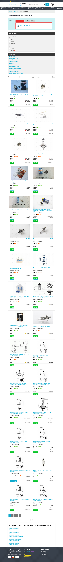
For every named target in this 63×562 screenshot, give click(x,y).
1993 (27, 25)
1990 (18, 25)
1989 (44, 27)
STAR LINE (12, 48)
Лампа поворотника (13, 64)
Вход (53, 1)
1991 (21, 25)
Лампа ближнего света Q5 (14, 541)
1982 (24, 27)
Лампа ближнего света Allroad (15, 539)
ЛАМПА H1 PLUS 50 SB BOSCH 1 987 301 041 (41, 326)
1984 (30, 27)
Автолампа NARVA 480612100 (15, 268)
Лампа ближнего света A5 (14, 533)
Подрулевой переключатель (14, 69)
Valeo (13, 50)
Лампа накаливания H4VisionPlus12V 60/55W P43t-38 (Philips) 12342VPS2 (20, 471)
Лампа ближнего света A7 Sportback (16, 536)
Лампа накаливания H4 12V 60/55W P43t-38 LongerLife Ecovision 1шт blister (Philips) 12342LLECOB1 (41, 355)
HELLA (11, 37)
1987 (38, 27)
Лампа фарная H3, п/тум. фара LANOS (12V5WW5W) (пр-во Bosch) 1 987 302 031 (43, 123)
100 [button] (32, 20)
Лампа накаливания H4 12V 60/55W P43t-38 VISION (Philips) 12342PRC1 (19, 500)
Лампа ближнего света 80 (14, 528)
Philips (11, 46)
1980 (18, 27)
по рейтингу (17, 76)
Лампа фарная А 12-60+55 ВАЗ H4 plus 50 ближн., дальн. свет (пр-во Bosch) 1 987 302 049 (42, 152)
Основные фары (12, 56)
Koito (11, 39)
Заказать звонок (27, 554)
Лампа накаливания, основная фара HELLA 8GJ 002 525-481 (43, 239)
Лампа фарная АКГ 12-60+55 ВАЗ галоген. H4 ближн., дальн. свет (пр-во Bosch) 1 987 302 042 (43, 297)
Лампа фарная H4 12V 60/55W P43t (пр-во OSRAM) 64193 (42, 181)
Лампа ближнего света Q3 (14, 540)
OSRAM (12, 45)
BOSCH (12, 36)
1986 (35, 27)
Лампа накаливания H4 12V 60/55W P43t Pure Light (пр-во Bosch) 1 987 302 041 (42, 94)
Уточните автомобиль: (11, 20)
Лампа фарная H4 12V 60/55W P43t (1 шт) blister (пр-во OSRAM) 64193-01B (19, 181)
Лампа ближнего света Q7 (14, 543)
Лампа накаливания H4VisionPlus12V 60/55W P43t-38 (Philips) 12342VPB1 (43, 442)
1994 (30, 25)
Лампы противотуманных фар (15, 68)
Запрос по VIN (39, 1)
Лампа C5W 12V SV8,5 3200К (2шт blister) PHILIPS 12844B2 (42, 471)
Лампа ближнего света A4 (14, 532)
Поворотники (11, 63)
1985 (32, 27)
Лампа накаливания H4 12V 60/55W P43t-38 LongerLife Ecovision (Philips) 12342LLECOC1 (41, 384)
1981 (21, 27)
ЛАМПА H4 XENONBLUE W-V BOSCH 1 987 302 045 (19, 94)
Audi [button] (27, 20)
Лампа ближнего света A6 (14, 535)
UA (11, 1)
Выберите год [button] (19, 20)
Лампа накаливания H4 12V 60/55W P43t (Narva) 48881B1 (42, 268)
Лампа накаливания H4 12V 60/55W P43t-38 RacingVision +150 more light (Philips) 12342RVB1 (18, 384)
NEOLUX (12, 43)
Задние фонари (12, 59)
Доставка (44, 1)
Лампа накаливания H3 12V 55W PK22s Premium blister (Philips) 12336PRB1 (19, 442)
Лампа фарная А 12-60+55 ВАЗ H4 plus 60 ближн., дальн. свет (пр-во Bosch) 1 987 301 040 (19, 326)
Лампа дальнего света (13, 58)
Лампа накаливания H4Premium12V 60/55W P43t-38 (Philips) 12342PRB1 (43, 500)
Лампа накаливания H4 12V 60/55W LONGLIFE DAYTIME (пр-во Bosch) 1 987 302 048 (18, 152)
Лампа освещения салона (14, 71)
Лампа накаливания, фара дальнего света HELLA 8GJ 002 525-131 (20, 239)
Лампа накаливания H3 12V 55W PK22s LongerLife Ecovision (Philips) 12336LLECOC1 (19, 413)
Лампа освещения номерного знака (16, 73)
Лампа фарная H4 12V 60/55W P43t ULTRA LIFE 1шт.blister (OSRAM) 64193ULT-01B (42, 413)
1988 (41, 27)
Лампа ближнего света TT (14, 544)
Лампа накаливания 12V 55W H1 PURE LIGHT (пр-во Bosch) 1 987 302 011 (19, 123)
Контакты (49, 1)
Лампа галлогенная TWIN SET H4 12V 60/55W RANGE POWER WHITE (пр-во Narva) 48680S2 (19, 297)
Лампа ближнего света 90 (14, 529)
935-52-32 (24, 5)
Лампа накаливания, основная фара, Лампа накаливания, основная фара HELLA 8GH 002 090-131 (42, 210)
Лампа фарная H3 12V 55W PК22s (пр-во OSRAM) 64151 (19, 210)
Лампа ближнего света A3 (14, 531)
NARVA (11, 41)
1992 (24, 25)
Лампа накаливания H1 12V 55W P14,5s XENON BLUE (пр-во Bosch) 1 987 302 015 (19, 355)
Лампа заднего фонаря (13, 61)
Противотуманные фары (14, 66)
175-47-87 (24, 3)
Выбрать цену (13, 481)
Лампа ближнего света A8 (14, 537)
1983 (27, 27)
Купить (12, 104)
